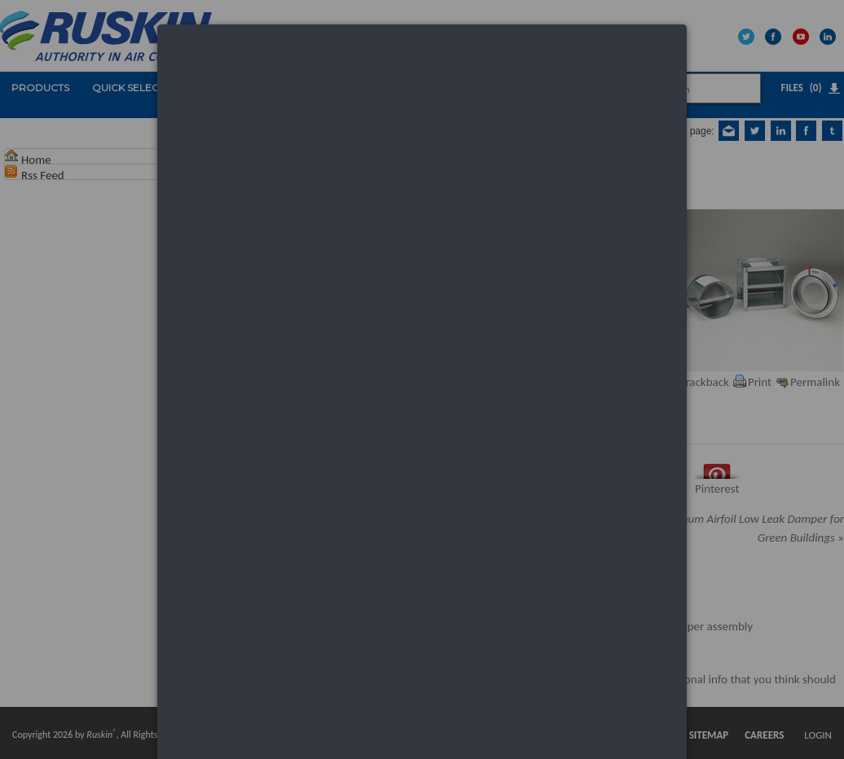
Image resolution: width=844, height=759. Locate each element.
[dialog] (422, 85)
